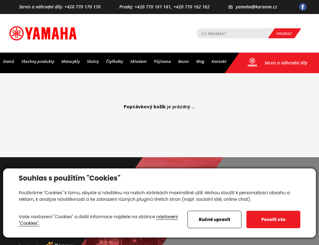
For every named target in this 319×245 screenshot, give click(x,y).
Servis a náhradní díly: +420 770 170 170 (60, 7)
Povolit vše (273, 219)
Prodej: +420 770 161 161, (145, 7)
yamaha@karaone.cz (252, 7)
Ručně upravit (214, 219)
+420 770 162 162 (192, 7)
